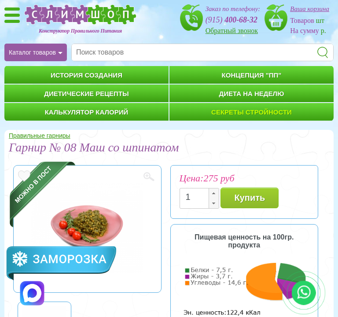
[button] (213, 193)
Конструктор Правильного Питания (80, 31)
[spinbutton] (197, 197)
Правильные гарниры (39, 135)
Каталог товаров (32, 52)
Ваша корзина (309, 8)
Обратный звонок (232, 30)
